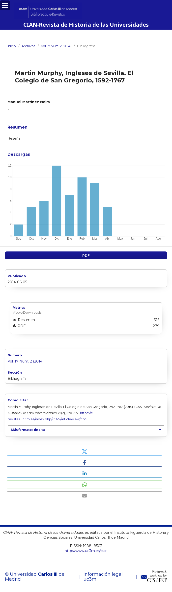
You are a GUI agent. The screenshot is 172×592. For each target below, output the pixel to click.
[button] (84, 451)
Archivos (28, 46)
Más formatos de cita (28, 429)
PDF (86, 255)
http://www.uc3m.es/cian (86, 551)
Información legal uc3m (103, 577)
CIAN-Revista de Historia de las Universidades (86, 24)
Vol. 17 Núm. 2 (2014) (56, 46)
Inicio (11, 46)
